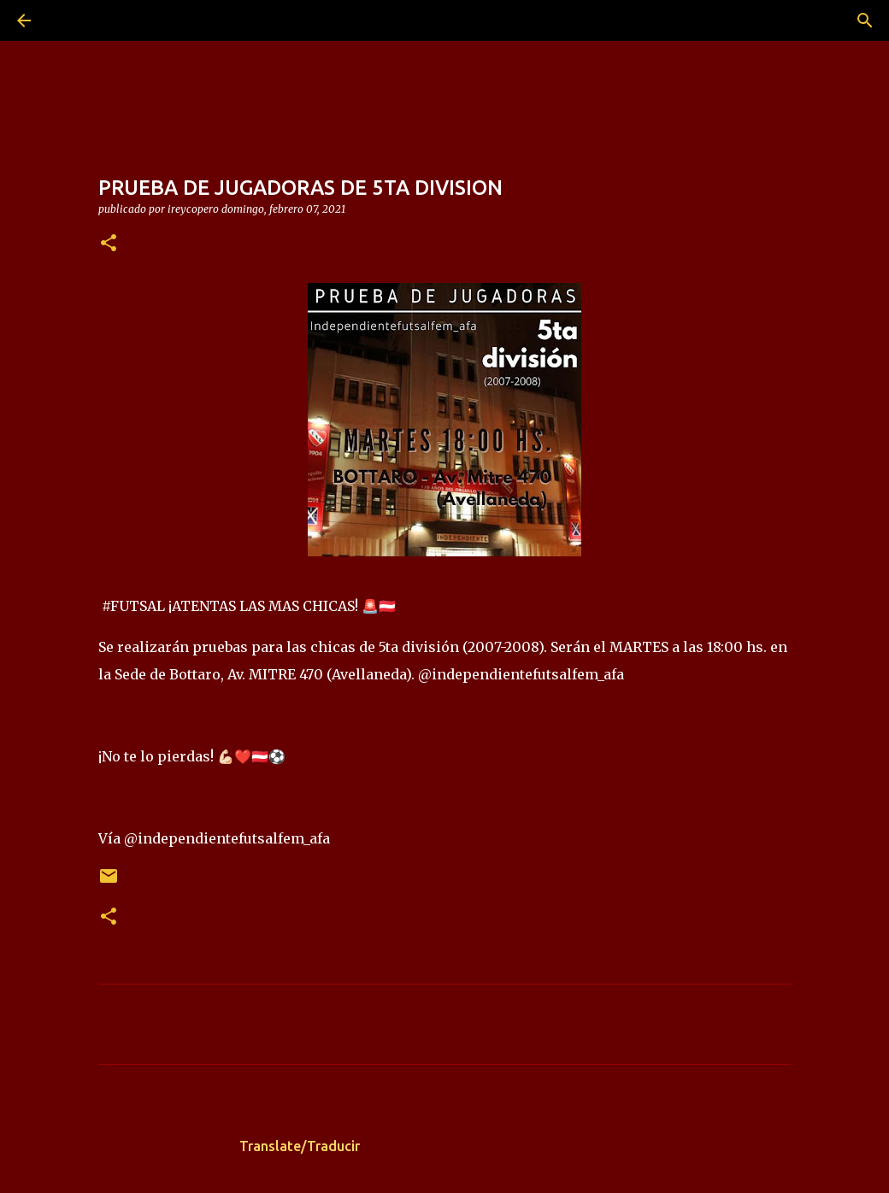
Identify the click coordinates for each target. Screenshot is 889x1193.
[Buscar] (72, 20)
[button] (108, 244)
